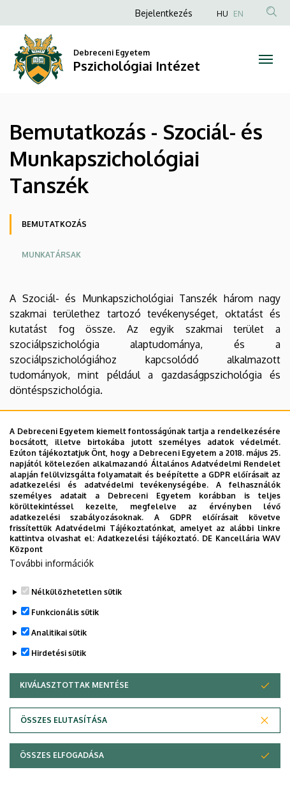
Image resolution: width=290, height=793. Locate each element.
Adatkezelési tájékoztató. (148, 541)
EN (238, 13)
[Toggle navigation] (266, 59)
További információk (52, 566)
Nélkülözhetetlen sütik (76, 595)
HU (222, 13)
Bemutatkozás (54, 224)
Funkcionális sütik (65, 615)
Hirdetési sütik (58, 656)
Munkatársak (51, 254)
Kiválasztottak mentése (74, 688)
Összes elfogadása (62, 758)
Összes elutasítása (63, 723)
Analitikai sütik (59, 636)
